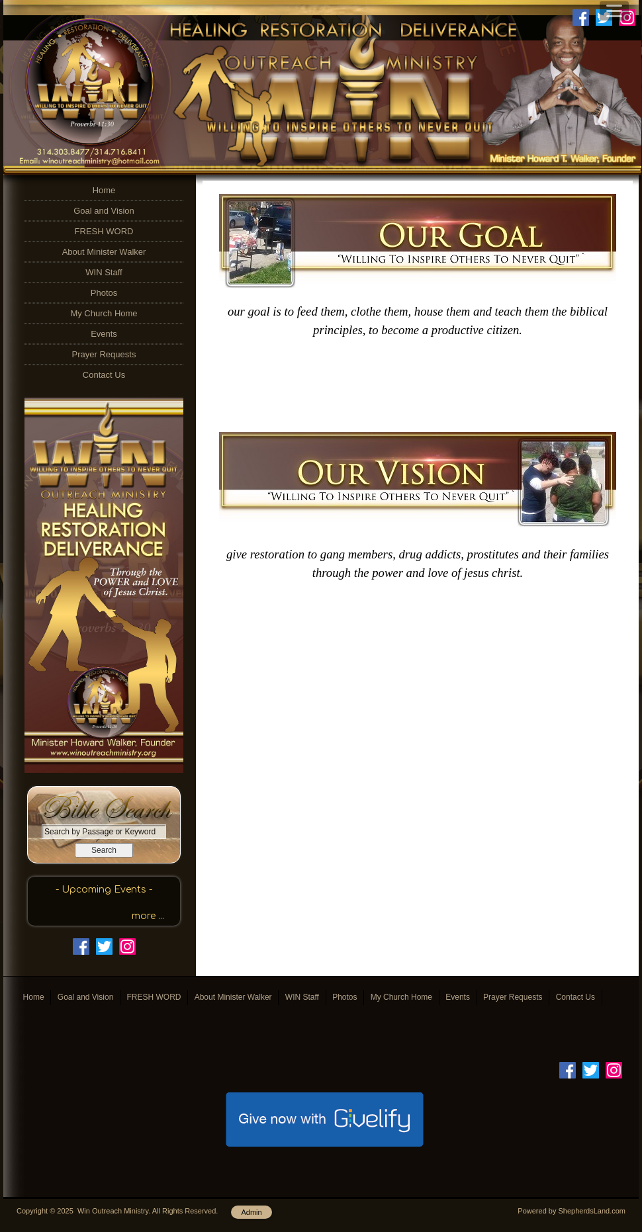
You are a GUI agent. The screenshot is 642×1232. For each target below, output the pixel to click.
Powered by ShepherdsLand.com (571, 1211)
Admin (251, 1212)
